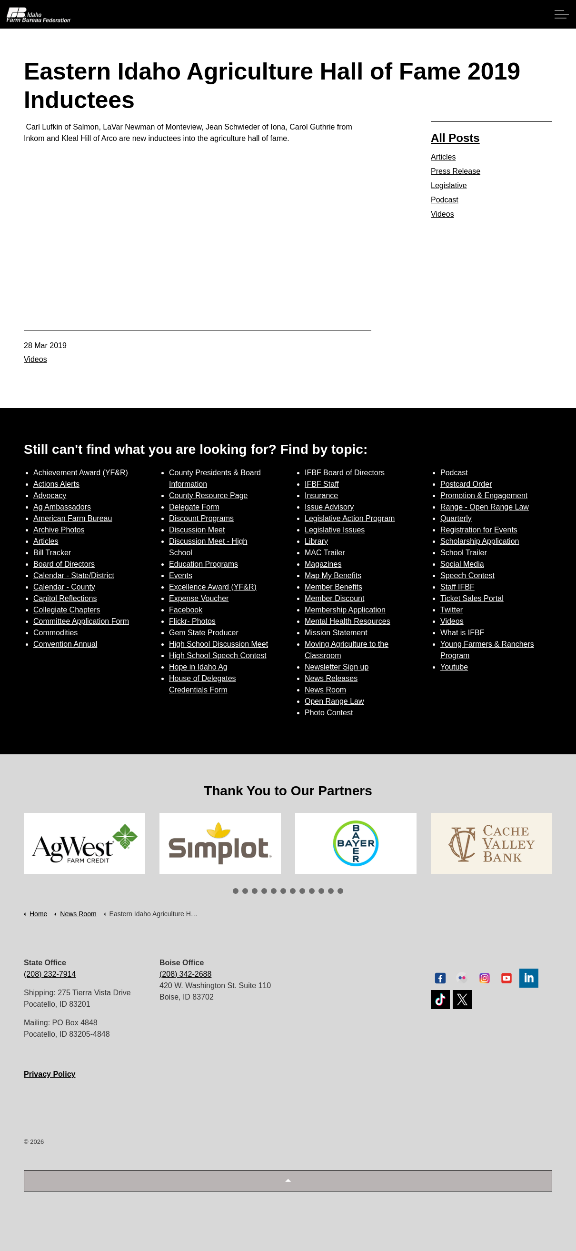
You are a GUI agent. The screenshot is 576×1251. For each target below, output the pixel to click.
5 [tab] (274, 891)
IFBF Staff (322, 484)
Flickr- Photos (192, 621)
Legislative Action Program (350, 518)
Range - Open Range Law (484, 507)
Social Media (462, 564)
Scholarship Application (479, 541)
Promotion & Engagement (483, 495)
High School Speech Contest (218, 655)
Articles (443, 157)
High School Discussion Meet (218, 644)
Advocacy (49, 495)
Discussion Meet (197, 530)
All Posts (455, 137)
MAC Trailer (325, 553)
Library (316, 541)
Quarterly (456, 518)
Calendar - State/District (73, 575)
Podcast (444, 200)
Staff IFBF (457, 587)
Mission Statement (336, 633)
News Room (325, 690)
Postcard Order (466, 484)
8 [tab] (302, 891)
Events (180, 575)
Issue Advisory (329, 507)
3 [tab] (255, 891)
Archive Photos (59, 530)
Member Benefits (333, 587)
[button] (288, 1180)
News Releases (331, 678)
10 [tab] (321, 891)
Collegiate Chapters (66, 610)
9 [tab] (312, 891)
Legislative (449, 185)
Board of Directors (64, 564)
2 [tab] (245, 891)
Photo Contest (329, 713)
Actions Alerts (56, 484)
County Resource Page (208, 495)
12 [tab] (340, 891)
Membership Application (345, 610)
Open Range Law (334, 701)
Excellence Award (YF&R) (213, 587)
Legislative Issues (335, 530)
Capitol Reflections (65, 598)
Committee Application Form (81, 621)
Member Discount (334, 598)
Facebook (185, 610)
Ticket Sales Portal (472, 598)
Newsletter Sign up (336, 667)
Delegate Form (194, 507)
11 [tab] (331, 891)
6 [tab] (283, 891)
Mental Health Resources (347, 621)
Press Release (455, 171)
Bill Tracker (52, 553)
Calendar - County (64, 587)
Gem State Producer (203, 633)
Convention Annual (65, 644)
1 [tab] (235, 891)
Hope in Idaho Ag (198, 667)
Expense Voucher (198, 598)
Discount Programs (201, 518)
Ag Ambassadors (62, 507)
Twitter (451, 610)
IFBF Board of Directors (345, 473)
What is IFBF (462, 633)
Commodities (55, 633)
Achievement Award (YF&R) (80, 473)
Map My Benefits (333, 575)
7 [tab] (293, 891)
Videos (35, 359)
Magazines (323, 564)
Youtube (454, 667)
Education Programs (203, 564)
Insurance (321, 495)
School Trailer (463, 553)
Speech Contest (467, 575)
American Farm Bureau (72, 518)
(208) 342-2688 (185, 974)
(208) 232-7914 (50, 974)
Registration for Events (478, 530)
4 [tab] (264, 891)
